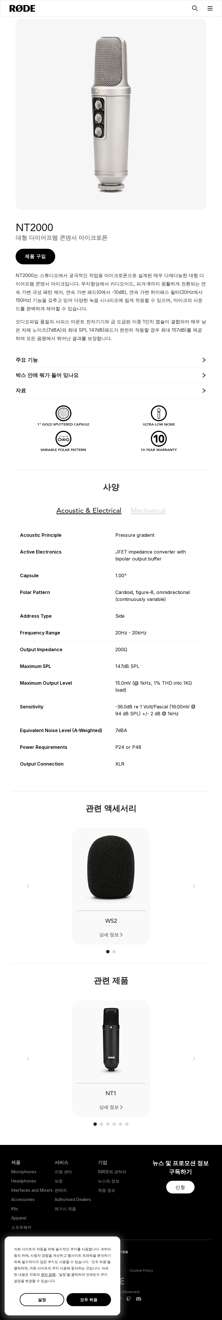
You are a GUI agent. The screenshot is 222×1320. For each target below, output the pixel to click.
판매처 (61, 1190)
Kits (14, 1208)
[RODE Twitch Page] (128, 1299)
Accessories (23, 1199)
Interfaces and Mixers (32, 1190)
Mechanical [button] (148, 511)
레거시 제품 (65, 1208)
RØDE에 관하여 (112, 1171)
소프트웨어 (21, 1227)
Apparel (18, 1217)
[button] (210, 8)
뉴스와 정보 (108, 1180)
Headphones (23, 1180)
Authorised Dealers (73, 1199)
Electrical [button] (88, 511)
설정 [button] (42, 1299)
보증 (59, 1180)
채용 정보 (106, 1190)
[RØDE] (22, 8)
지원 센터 (63, 1171)
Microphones (23, 1171)
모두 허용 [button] (88, 1299)
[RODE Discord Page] (138, 1299)
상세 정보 (109, 934)
